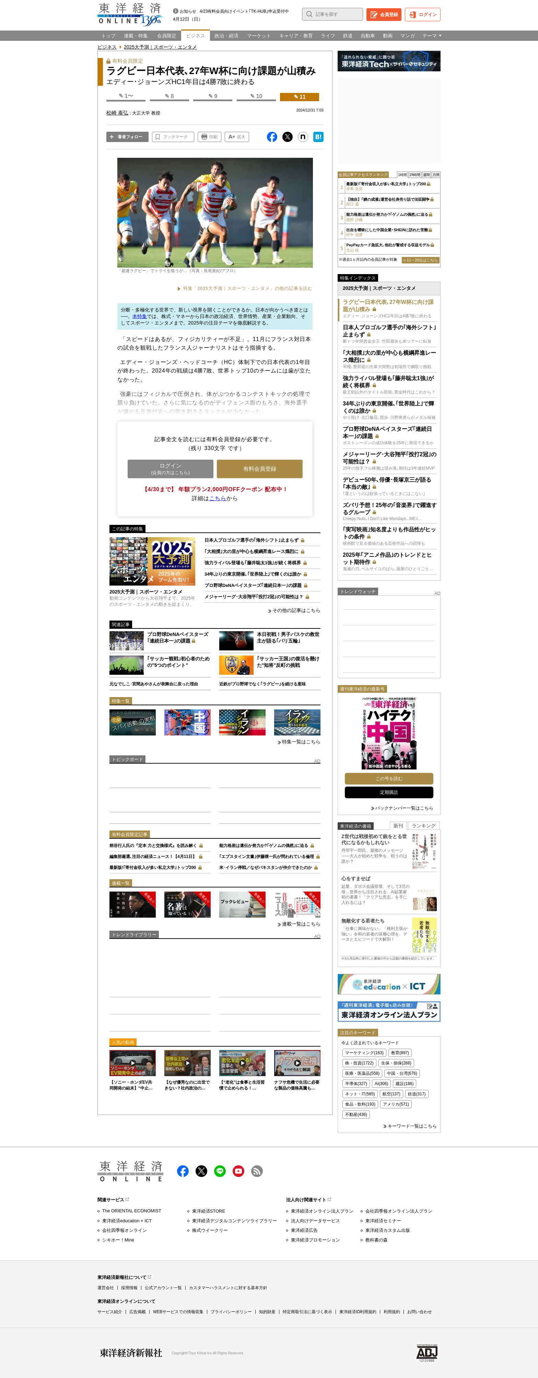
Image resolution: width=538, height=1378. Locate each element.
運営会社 (105, 1288)
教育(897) (400, 1052)
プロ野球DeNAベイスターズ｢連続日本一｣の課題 (253, 585)
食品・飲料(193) (360, 1104)
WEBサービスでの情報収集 (178, 1312)
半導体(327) (356, 1083)
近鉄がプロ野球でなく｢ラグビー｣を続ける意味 (262, 684)
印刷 (213, 136)
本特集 (139, 316)
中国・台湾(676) (402, 1073)
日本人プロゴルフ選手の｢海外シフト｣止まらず (251, 540)
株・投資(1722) (359, 1063)
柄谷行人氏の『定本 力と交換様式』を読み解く (153, 845)
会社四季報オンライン (124, 1230)
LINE (220, 1171)
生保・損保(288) (396, 1063)
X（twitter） (201, 1171)
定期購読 (389, 792)
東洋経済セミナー (383, 1220)
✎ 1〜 (126, 96)
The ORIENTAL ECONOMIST (131, 1210)
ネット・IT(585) (360, 1094)
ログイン (428, 14)
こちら (217, 498)
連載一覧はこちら (301, 924)
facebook (183, 1171)
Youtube (238, 1171)
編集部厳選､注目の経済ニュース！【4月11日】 (153, 856)
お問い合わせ (419, 1312)
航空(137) (391, 1094)
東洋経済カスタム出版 (387, 1230)
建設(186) (404, 1083)
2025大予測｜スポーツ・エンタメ (160, 47)
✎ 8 (169, 96)
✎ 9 (212, 96)
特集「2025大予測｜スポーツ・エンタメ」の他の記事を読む (248, 288)
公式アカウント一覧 (163, 1288)
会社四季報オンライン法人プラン (398, 1211)
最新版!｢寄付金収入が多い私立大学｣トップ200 (152, 867)
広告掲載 (137, 1312)
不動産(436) (356, 1114)
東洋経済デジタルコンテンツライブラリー (234, 1220)
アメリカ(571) (396, 1104)
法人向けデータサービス (315, 1220)
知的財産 (267, 1312)
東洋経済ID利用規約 (357, 1312)
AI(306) (381, 1083)
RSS (257, 1171)
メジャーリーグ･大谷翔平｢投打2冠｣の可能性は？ (253, 596)
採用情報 (129, 1288)
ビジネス (107, 47)
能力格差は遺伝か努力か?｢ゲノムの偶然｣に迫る (263, 845)
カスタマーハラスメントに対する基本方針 (228, 1288)
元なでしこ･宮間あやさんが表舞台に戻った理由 (153, 684)
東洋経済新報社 (131, 1353)
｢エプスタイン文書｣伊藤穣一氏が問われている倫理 (266, 856)
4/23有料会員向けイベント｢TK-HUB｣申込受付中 (244, 11)
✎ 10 (256, 96)
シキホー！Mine (118, 1239)
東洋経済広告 (304, 1230)
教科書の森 (376, 1239)
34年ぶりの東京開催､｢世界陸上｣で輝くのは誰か (252, 574)
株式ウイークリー (210, 1230)
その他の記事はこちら (296, 610)
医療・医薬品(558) (362, 1073)
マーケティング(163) (364, 1052)
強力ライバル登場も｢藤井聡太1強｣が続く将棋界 (252, 562)
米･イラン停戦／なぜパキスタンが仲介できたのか (265, 867)
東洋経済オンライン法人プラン (322, 1211)
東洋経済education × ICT (127, 1220)
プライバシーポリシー (231, 1312)
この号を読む (389, 778)
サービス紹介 (109, 1312)
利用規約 (392, 1312)
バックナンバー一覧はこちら (404, 808)
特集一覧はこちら (301, 741)
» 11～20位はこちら (421, 260)
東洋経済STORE (208, 1211)
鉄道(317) (417, 1094)
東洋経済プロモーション (315, 1239)
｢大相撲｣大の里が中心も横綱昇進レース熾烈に (251, 551)
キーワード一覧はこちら (412, 1126)
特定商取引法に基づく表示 (307, 1312)
